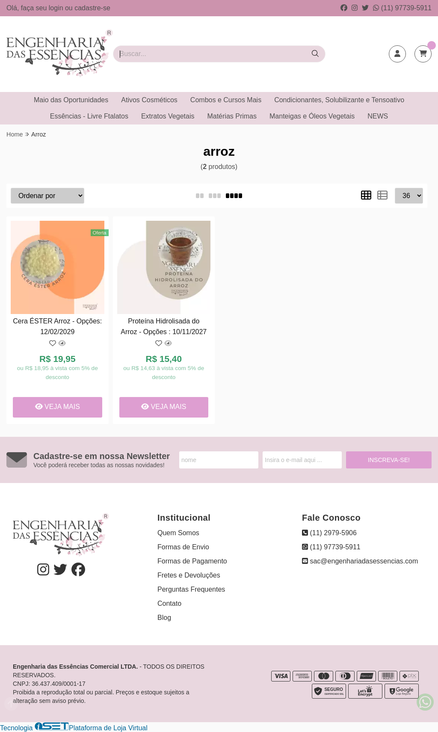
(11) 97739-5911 (402, 8)
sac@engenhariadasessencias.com (360, 561)
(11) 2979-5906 (329, 532)
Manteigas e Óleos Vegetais (312, 116)
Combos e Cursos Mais (225, 100)
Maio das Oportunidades (71, 100)
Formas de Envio (183, 547)
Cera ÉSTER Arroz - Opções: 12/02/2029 (57, 326)
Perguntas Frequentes (191, 589)
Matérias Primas (232, 116)
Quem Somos (178, 532)
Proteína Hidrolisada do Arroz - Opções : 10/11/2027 (164, 326)
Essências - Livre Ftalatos (89, 116)
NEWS (377, 116)
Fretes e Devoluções (188, 575)
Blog (164, 617)
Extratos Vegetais (168, 116)
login (57, 8)
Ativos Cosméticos (149, 100)
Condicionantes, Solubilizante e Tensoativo (339, 100)
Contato (169, 603)
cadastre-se (92, 8)
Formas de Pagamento (192, 561)
